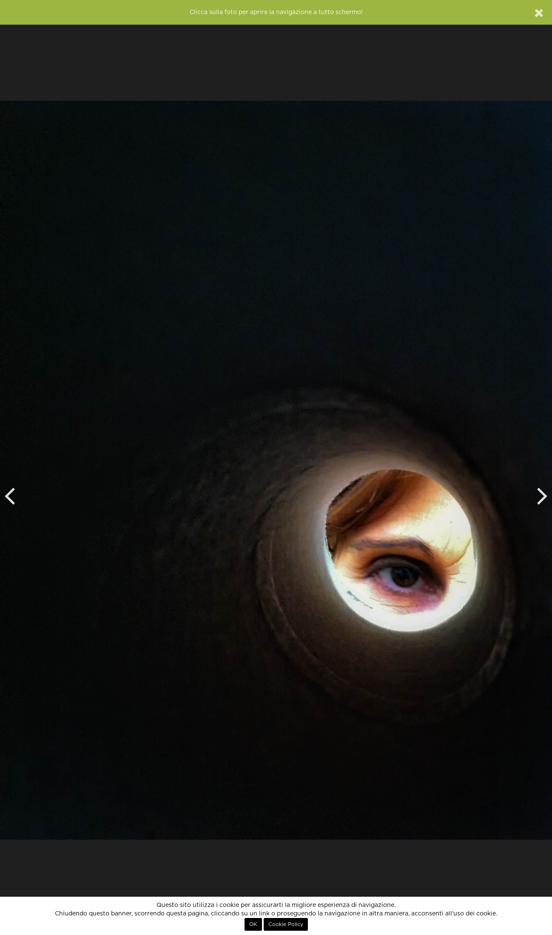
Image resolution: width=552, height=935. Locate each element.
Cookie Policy (285, 924)
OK (253, 924)
